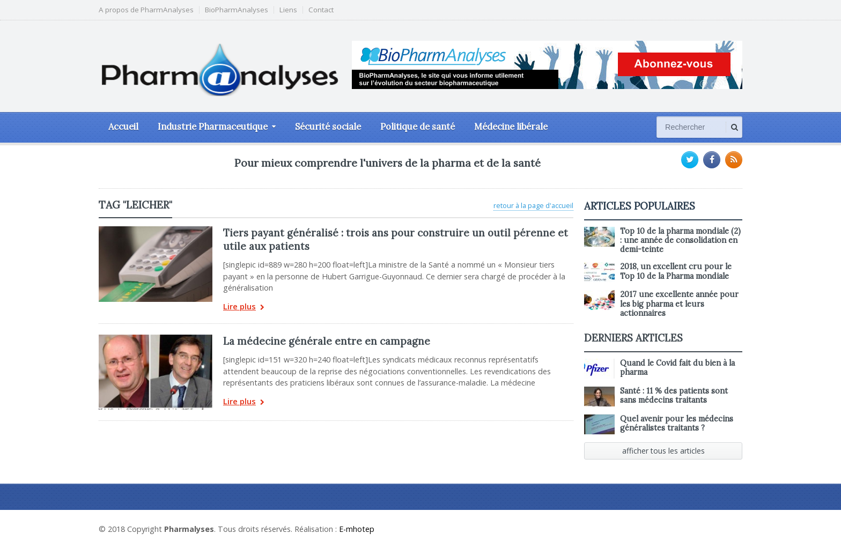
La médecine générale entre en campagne (326, 341)
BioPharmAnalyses (236, 9)
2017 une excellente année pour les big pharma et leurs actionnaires (679, 304)
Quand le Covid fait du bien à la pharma (677, 367)
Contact (321, 9)
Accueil (123, 126)
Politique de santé (417, 126)
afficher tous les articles (663, 451)
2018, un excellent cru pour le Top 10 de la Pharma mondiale (676, 271)
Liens (288, 9)
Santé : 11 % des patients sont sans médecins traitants (674, 395)
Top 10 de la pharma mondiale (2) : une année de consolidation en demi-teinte (680, 240)
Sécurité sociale (328, 126)
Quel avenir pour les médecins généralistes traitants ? (676, 423)
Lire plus (243, 307)
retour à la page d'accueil (533, 205)
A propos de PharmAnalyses (146, 9)
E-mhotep (356, 529)
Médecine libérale (511, 126)
